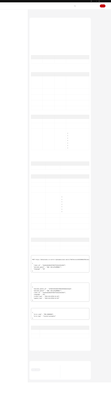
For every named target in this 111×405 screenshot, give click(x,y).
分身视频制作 (12, 63)
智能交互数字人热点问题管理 (19, 156)
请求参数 (96, 36)
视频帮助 (10, 232)
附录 (10, 216)
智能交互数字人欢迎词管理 (19, 110)
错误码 (96, 54)
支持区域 (10, 255)
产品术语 (10, 243)
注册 (102, 6)
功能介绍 (96, 22)
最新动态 (10, 24)
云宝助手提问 (34, 388)
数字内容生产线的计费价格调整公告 (73, 379)
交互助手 (13, 183)
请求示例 (96, 43)
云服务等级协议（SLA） (14, 249)
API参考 (9, 45)
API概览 (11, 51)
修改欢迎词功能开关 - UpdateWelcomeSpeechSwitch (20, 139)
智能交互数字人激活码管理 (19, 91)
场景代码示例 (11, 225)
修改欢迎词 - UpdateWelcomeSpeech (20, 129)
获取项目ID (83, 65)
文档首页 (31, 13)
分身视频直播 (12, 66)
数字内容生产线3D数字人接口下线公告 (73, 384)
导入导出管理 (12, 210)
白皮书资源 (10, 252)
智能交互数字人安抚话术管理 (19, 151)
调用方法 (96, 25)
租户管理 (11, 204)
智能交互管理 (14, 72)
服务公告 (10, 27)
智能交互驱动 (14, 177)
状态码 (96, 50)
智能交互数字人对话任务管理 (19, 79)
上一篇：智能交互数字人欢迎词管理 (40, 364)
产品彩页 (10, 33)
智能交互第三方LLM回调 (17, 180)
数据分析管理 (12, 201)
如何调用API (12, 54)
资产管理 (11, 60)
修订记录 (11, 219)
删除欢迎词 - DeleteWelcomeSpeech (20, 134)
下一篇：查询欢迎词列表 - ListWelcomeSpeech (43, 366)
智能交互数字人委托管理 (19, 165)
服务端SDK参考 (11, 222)
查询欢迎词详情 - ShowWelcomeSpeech (20, 124)
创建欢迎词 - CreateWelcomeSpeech (20, 115)
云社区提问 (43, 388)
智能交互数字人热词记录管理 (19, 161)
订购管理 (11, 207)
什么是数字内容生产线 (69, 387)
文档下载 (10, 235)
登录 (96, 6)
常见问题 (10, 228)
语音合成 (11, 198)
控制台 (91, 6)
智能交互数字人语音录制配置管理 (19, 173)
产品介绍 (10, 30)
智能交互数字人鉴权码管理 (19, 86)
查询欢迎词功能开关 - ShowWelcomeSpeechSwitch (20, 146)
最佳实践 (10, 42)
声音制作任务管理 (13, 192)
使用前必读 (12, 48)
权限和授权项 (12, 213)
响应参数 (96, 40)
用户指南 (10, 39)
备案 (86, 6)
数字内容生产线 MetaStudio (43, 13)
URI (95, 32)
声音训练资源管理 (13, 195)
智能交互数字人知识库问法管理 (19, 105)
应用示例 (11, 57)
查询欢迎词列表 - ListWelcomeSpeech (20, 119)
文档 (82, 6)
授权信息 (96, 29)
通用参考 (10, 240)
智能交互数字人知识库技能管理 (19, 96)
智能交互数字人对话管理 (19, 75)
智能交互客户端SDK (16, 186)
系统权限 (10, 258)
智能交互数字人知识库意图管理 (19, 101)
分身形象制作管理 (13, 189)
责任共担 (10, 246)
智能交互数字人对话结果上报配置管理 (19, 168)
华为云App (102, 1)
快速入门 (10, 36)
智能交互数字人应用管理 (19, 83)
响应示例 (96, 47)
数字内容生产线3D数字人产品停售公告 (73, 382)
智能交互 (11, 69)
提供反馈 (44, 380)
